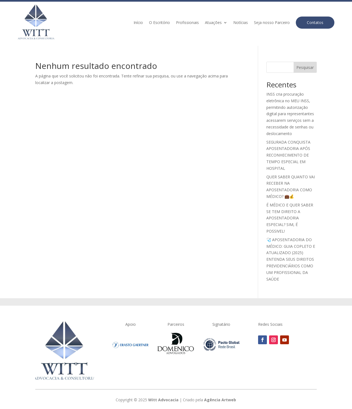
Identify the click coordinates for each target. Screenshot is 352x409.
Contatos (315, 22)
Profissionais (187, 23)
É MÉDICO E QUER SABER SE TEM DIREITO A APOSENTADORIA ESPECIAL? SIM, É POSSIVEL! (289, 218)
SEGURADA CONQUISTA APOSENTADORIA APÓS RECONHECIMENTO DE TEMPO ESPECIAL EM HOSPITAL (288, 155)
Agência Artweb (220, 399)
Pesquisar (305, 67)
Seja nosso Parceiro (272, 23)
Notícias (240, 23)
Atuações (213, 23)
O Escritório (159, 23)
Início (138, 23)
